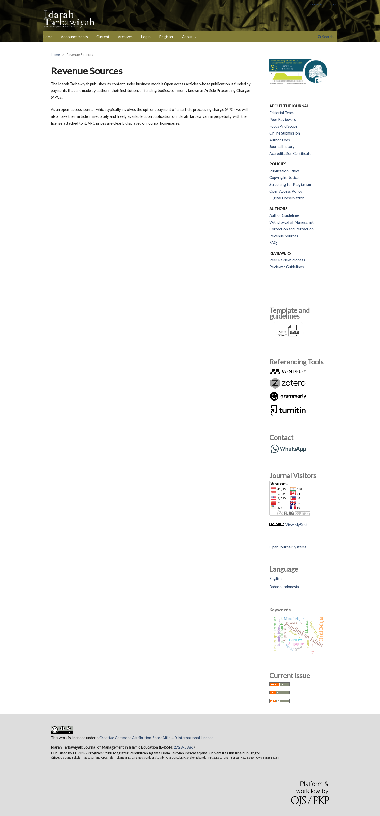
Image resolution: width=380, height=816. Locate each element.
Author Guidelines (284, 215)
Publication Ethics (284, 171)
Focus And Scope (283, 126)
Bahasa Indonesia (284, 586)
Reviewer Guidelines (286, 266)
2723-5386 (183, 747)
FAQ (273, 242)
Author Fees (279, 140)
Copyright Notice (284, 177)
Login (146, 36)
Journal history (282, 146)
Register (166, 36)
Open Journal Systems (287, 547)
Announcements (74, 36)
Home (48, 36)
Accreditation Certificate (290, 153)
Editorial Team (281, 112)
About (187, 36)
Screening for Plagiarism (290, 184)
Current (102, 36)
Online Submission (284, 133)
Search (326, 36)
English (275, 578)
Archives (125, 36)
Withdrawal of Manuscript (291, 222)
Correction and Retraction (291, 229)
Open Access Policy (285, 191)
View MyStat (296, 524)
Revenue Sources (283, 236)
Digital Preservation (286, 198)
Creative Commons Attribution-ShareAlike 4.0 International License (156, 737)
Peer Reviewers (282, 119)
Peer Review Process (287, 260)
